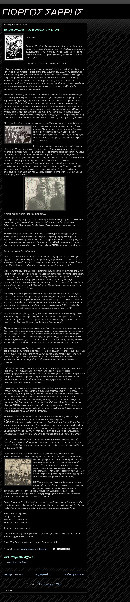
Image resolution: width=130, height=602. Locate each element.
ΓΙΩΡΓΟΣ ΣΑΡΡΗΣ (42, 12)
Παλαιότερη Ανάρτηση (73, 574)
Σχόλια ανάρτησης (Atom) (50, 584)
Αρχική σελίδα (42, 574)
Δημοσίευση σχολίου (16, 562)
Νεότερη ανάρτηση (14, 574)
